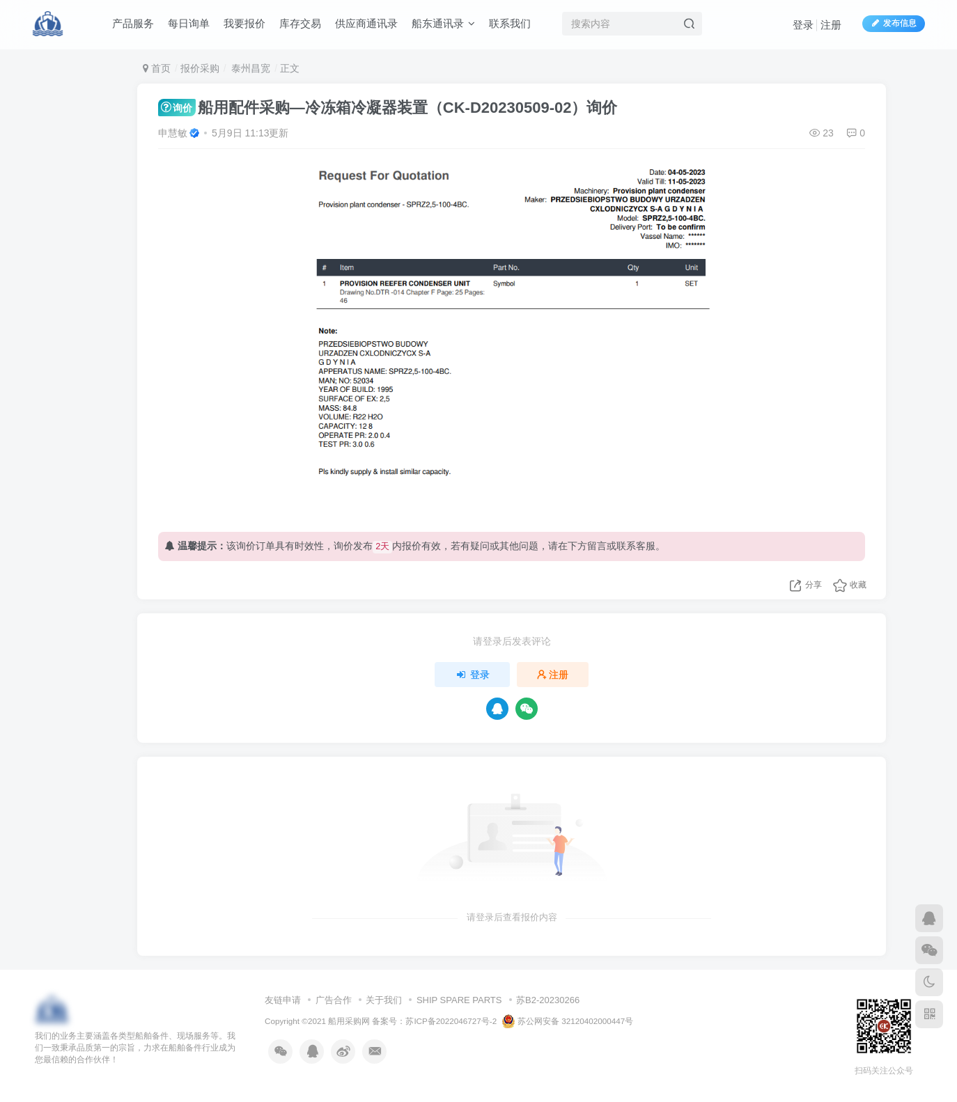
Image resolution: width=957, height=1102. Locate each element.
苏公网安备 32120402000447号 (567, 1021)
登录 (803, 25)
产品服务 (133, 23)
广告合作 (334, 1000)
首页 (157, 68)
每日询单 (189, 23)
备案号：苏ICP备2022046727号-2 (434, 1020)
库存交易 (300, 23)
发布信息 (894, 23)
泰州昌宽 (249, 68)
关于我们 (384, 1000)
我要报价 (244, 23)
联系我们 (510, 23)
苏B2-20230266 (547, 1000)
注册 (830, 25)
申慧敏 (172, 133)
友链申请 (283, 1000)
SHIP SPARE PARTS (459, 1000)
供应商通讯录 (366, 23)
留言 (597, 545)
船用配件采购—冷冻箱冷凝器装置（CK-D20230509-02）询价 (387, 107)
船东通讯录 (443, 23)
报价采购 (199, 68)
